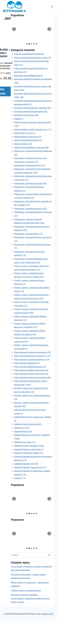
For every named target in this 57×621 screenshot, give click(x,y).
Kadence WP (47, 614)
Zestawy (20, 478)
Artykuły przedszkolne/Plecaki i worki (32, 57)
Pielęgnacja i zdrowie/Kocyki (29, 165)
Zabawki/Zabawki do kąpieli (28, 453)
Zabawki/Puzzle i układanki (29, 446)
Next (49, 29)
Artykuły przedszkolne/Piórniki (29, 54)
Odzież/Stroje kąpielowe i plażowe (31, 147)
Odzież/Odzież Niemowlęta (28, 140)
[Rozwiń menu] (52, 6)
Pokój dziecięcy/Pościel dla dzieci (31, 374)
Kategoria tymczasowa (26, 115)
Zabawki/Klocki (23, 431)
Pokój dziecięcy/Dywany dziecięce (32, 356)
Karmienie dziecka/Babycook (28, 75)
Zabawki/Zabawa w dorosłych (29, 449)
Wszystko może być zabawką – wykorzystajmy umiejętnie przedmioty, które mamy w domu (30, 598)
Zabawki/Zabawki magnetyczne (30, 467)
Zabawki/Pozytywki (24, 442)
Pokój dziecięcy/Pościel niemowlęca (32, 377)
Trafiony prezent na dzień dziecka (26, 590)
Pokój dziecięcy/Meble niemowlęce (31, 370)
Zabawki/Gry (21, 428)
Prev (14, 29)
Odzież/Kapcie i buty (24, 133)
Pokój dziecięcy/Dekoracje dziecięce (32, 352)
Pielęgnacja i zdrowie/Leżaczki (30, 183)
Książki (18, 118)
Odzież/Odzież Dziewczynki (27, 136)
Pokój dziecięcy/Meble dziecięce (30, 366)
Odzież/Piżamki (23, 144)
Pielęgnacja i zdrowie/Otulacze (30, 208)
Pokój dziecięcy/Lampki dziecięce (31, 359)
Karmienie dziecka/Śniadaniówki (30, 111)
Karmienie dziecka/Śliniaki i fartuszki (32, 108)
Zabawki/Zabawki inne (26, 464)
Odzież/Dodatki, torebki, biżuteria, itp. (32, 129)
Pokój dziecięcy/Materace (27, 363)
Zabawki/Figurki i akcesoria (27, 424)
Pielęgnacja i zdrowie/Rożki (28, 233)
